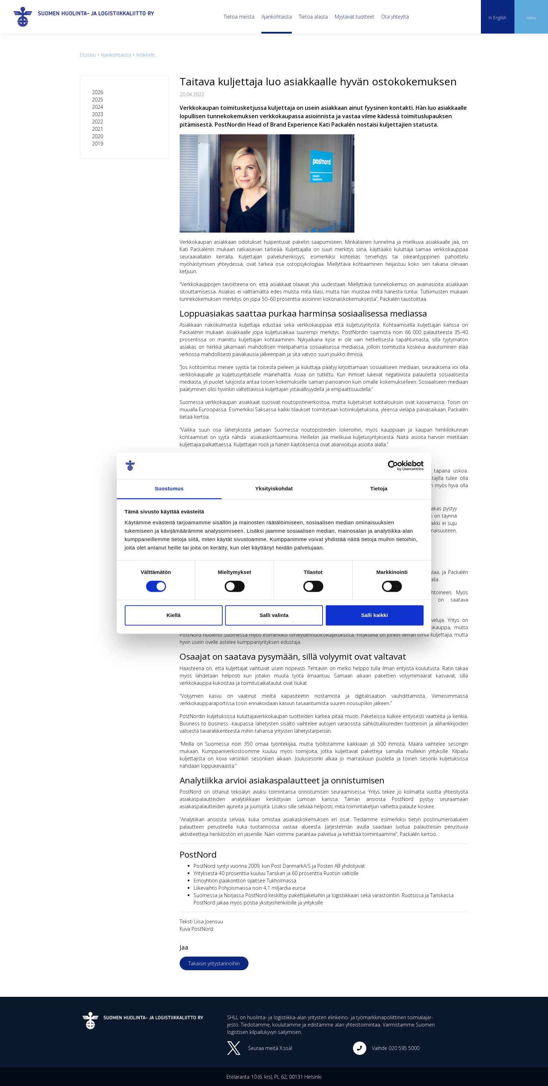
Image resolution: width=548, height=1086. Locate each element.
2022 (97, 121)
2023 (97, 114)
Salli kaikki (374, 615)
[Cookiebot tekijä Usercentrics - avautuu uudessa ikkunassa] (393, 465)
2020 (97, 136)
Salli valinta (274, 615)
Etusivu (88, 54)
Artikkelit (145, 54)
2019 (97, 143)
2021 (97, 129)
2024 (97, 107)
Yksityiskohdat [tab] (274, 489)
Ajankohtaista (276, 16)
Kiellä (173, 615)
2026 (97, 92)
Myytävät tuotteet (354, 16)
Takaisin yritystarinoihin (214, 963)
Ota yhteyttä (395, 16)
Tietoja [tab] (379, 489)
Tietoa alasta (313, 16)
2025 (97, 99)
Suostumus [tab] (169, 489)
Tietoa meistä (239, 16)
